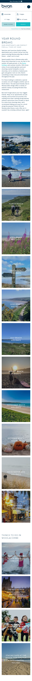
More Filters (8, 24)
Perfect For (17, 29)
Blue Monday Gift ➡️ (16, 1)
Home (12, 29)
